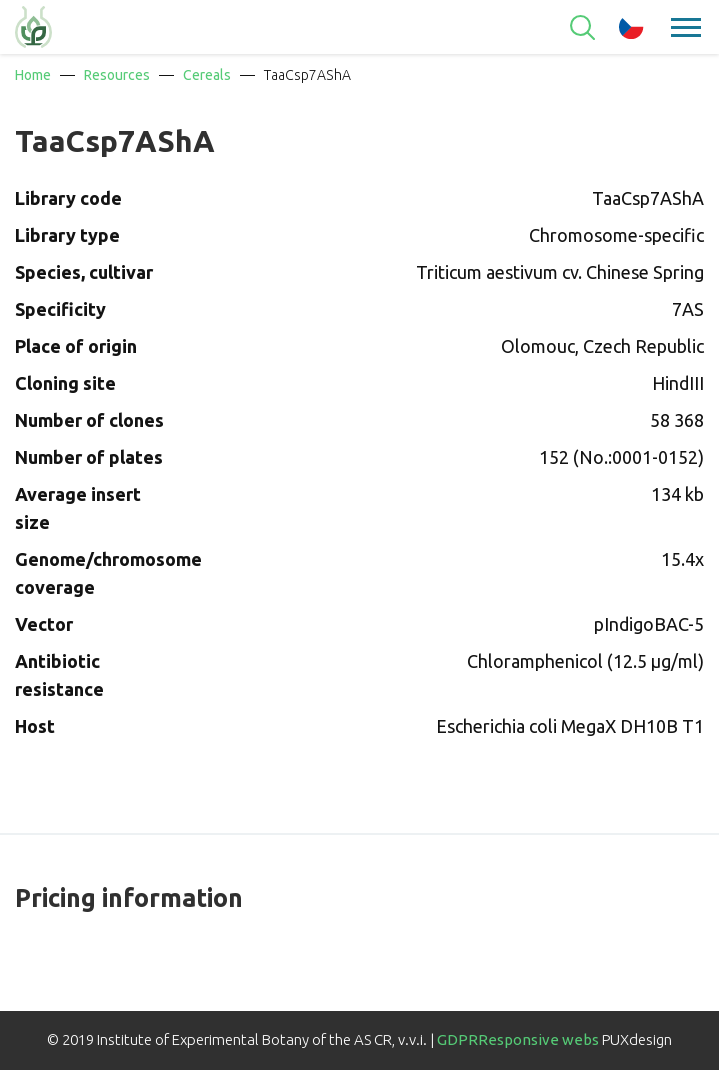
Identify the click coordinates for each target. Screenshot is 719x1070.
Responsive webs (538, 1039)
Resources (117, 75)
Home (33, 75)
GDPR (457, 1039)
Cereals (207, 75)
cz (631, 27)
